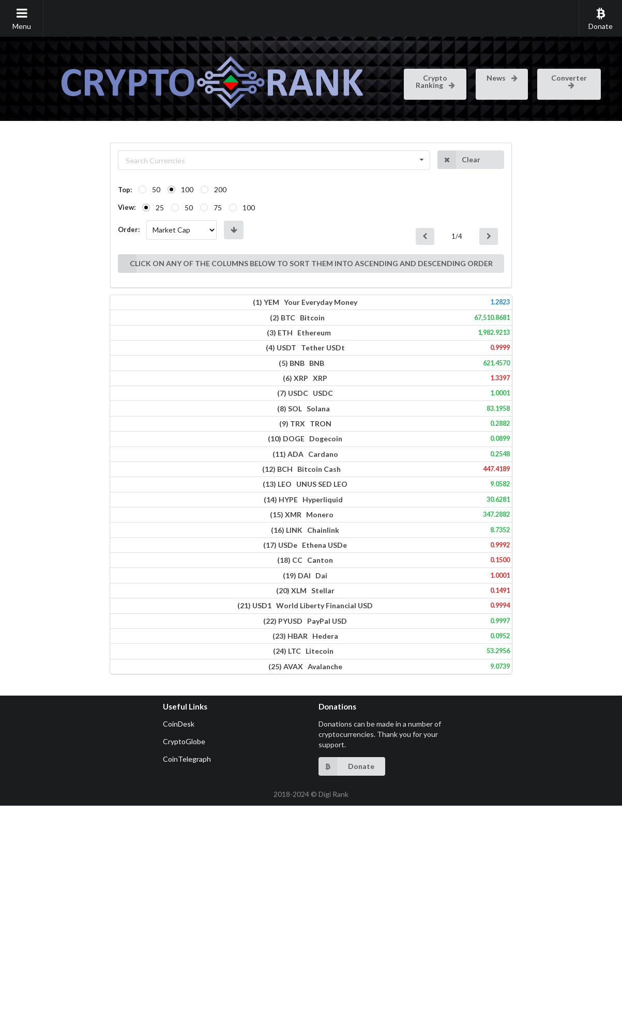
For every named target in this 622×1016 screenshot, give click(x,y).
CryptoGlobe (184, 951)
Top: (22, 190)
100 (84, 189)
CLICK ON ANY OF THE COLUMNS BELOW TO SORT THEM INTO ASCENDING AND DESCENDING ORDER (254, 236)
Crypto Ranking (436, 81)
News (503, 77)
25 (57, 207)
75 (115, 207)
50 (53, 189)
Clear (533, 159)
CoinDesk (178, 934)
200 (117, 189)
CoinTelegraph (187, 969)
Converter (569, 80)
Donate (600, 18)
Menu (21, 18)
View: (24, 207)
